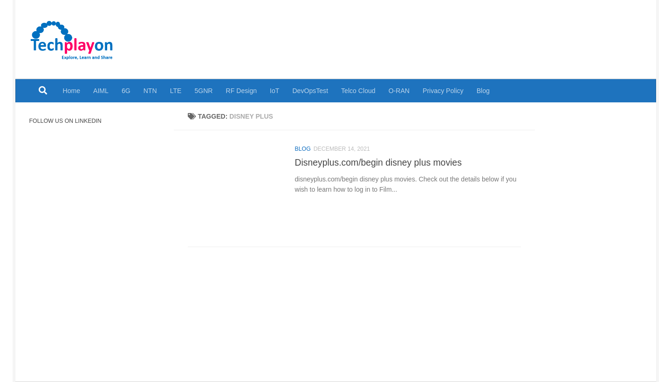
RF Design (241, 90)
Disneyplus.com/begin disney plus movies (378, 162)
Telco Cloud (358, 90)
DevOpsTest (310, 90)
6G (126, 90)
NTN (150, 90)
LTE (176, 90)
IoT (274, 90)
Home (72, 90)
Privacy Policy (443, 90)
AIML (101, 90)
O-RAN (399, 90)
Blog (483, 90)
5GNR (203, 90)
